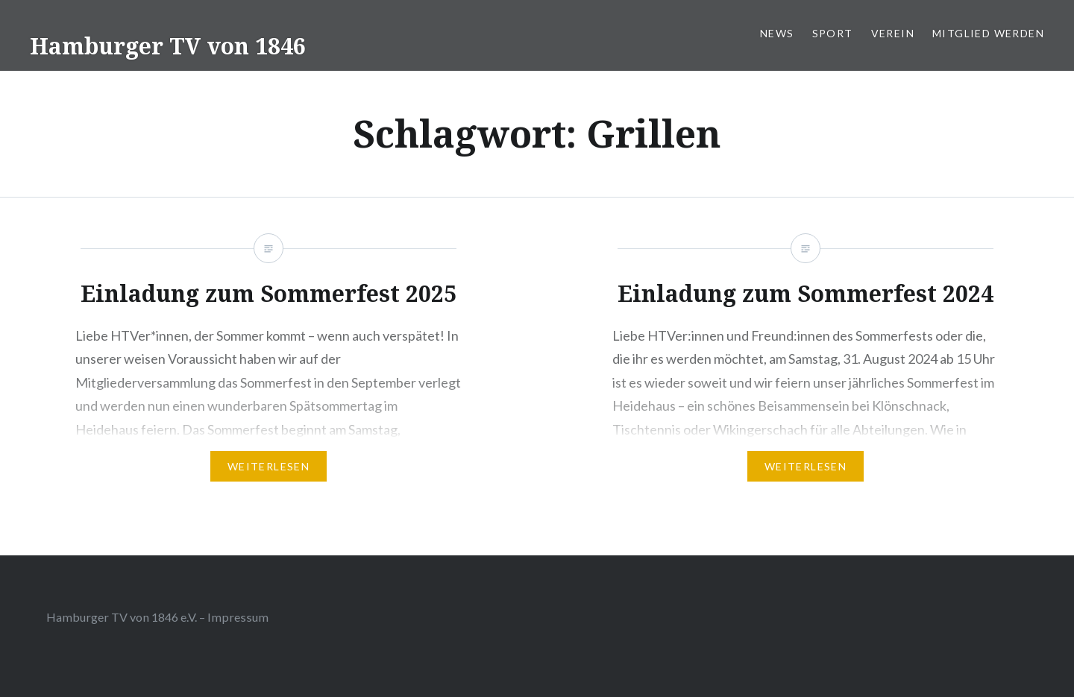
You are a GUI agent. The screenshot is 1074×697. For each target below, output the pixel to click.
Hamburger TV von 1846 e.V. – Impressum (157, 617)
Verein (892, 33)
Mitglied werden (988, 33)
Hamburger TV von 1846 (168, 46)
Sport (832, 33)
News (777, 33)
